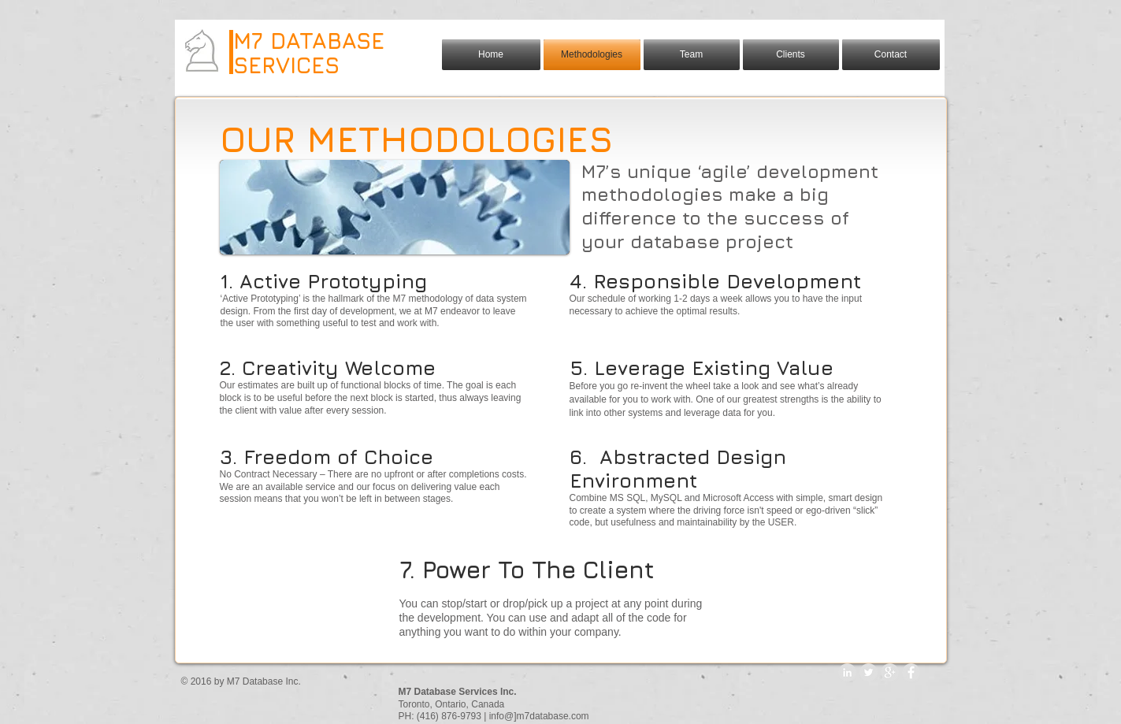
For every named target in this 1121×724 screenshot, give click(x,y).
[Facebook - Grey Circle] (911, 672)
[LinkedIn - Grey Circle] (847, 672)
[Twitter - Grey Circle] (868, 672)
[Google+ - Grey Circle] (890, 672)
